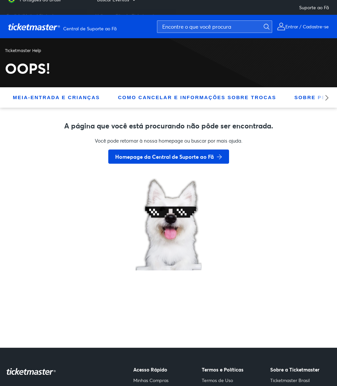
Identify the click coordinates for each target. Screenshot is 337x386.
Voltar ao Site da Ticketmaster (127, 13)
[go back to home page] (168, 247)
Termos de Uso (217, 380)
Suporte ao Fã (314, 7)
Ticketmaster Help (23, 50)
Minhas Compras (150, 380)
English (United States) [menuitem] (30, 13)
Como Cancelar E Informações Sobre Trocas (197, 97)
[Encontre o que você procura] (214, 26)
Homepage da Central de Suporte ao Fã (164, 156)
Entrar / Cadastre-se (307, 26)
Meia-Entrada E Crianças (56, 97)
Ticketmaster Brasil (290, 380)
